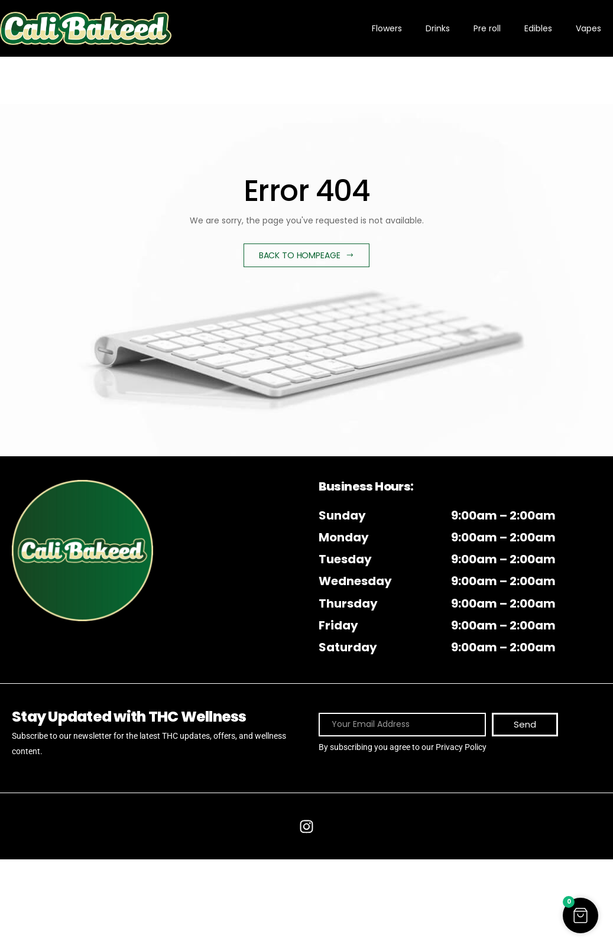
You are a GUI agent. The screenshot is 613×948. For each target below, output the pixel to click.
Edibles (538, 28)
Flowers (387, 28)
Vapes (588, 28)
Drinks (438, 28)
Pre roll (487, 28)
